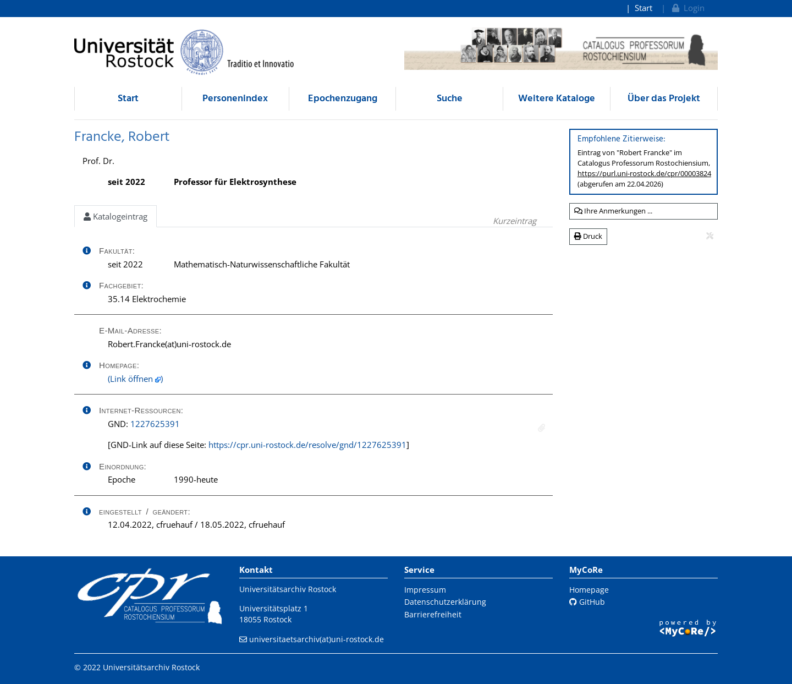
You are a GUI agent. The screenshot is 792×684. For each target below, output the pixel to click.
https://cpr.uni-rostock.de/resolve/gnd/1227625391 (307, 444)
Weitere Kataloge (556, 99)
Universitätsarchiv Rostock (287, 589)
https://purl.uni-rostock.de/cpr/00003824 (644, 173)
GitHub (587, 602)
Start (643, 7)
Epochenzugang (342, 99)
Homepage (589, 589)
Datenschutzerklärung (445, 602)
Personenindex (235, 99)
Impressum (425, 589)
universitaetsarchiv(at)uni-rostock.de (316, 639)
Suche (450, 99)
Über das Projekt (664, 99)
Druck (588, 236)
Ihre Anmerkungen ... (613, 211)
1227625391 (155, 423)
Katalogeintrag (115, 216)
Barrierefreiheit (432, 614)
